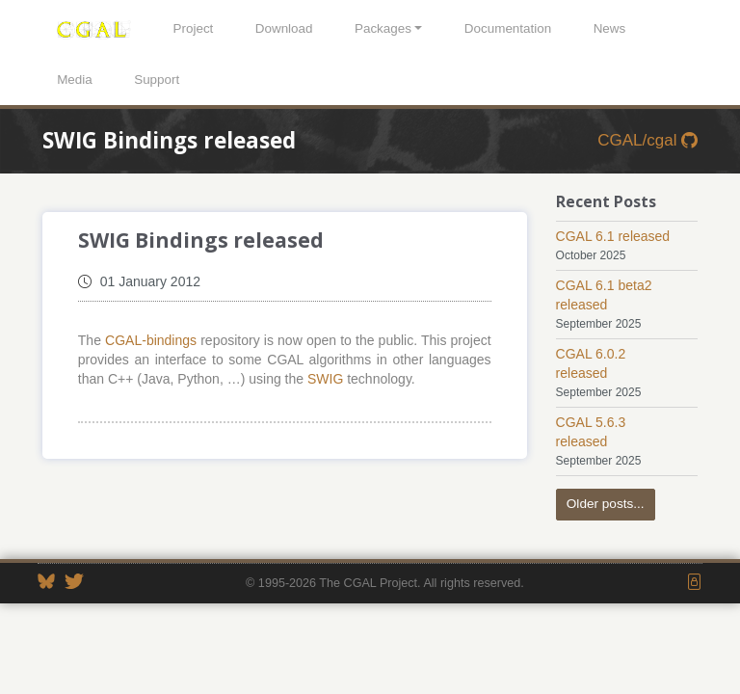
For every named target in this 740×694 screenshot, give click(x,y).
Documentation (507, 28)
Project (193, 28)
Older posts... (606, 503)
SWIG (325, 379)
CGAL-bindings (151, 340)
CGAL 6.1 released (613, 236)
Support (156, 79)
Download (284, 28)
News (610, 28)
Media (74, 79)
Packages (383, 28)
